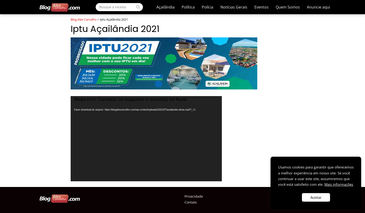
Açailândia (165, 7)
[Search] (138, 7)
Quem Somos (288, 7)
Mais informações (338, 184)
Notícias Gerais (233, 7)
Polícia (207, 7)
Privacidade (194, 196)
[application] (146, 138)
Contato (191, 202)
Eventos (261, 7)
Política (188, 7)
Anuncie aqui (318, 7)
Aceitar (316, 197)
